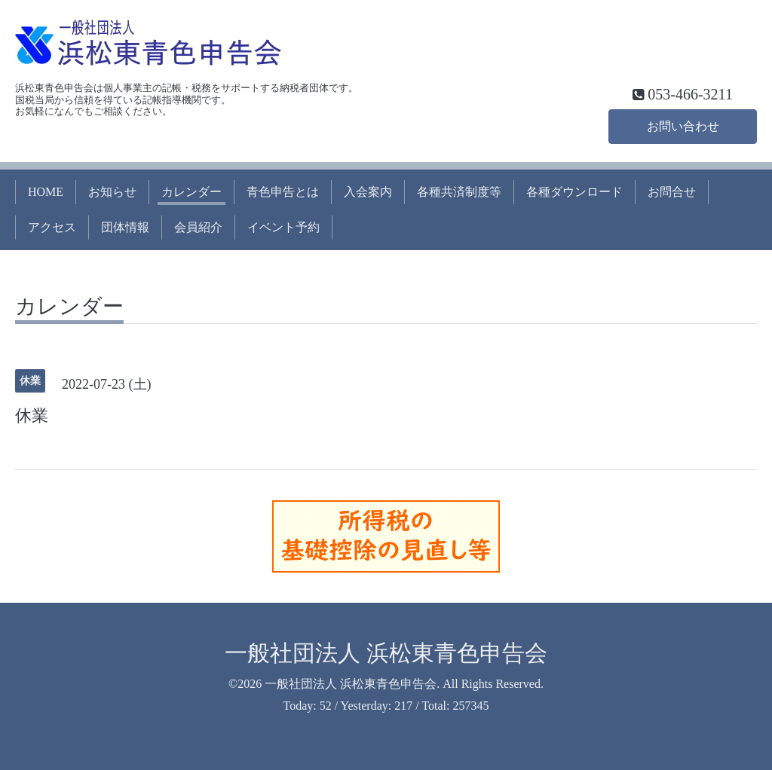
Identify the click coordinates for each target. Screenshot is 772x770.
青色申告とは (283, 191)
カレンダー (191, 191)
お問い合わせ (683, 125)
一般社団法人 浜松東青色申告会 (386, 652)
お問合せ (672, 191)
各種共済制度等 (459, 191)
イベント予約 (283, 227)
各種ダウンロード (574, 191)
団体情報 (125, 227)
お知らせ (112, 191)
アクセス (52, 227)
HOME (45, 191)
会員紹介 (198, 227)
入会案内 (368, 191)
